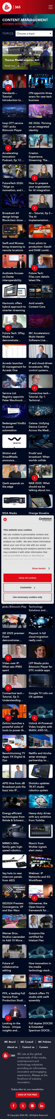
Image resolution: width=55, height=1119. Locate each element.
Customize (27, 587)
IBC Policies (44, 1042)
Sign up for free (27, 1094)
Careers (43, 1047)
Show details (39, 568)
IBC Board (10, 1042)
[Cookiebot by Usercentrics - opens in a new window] (39, 519)
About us (12, 1047)
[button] (50, 7)
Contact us (28, 1047)
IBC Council (27, 1042)
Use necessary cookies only (27, 597)
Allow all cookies (27, 577)
